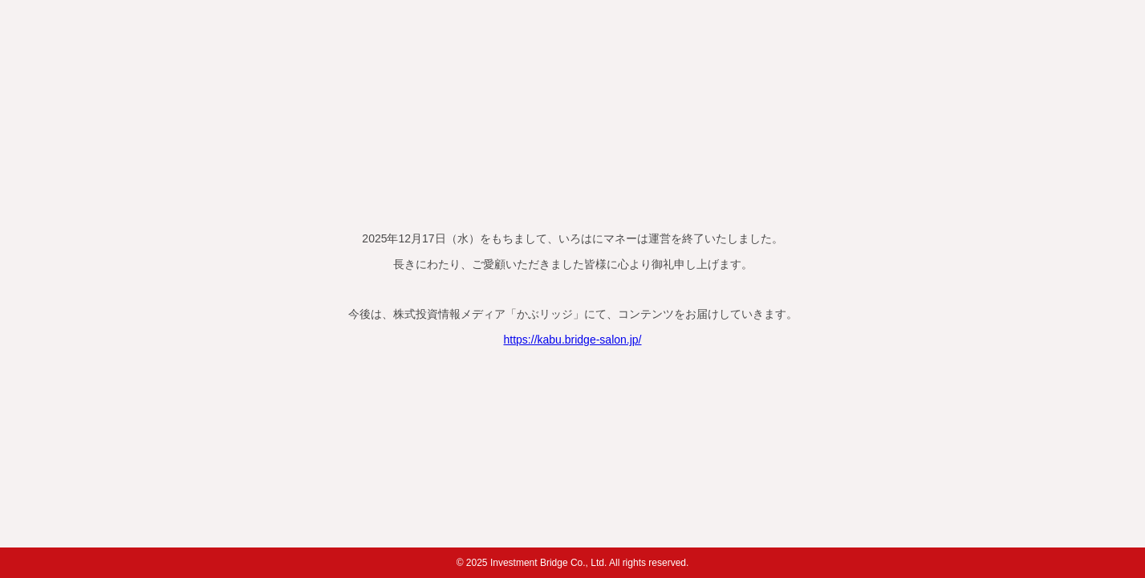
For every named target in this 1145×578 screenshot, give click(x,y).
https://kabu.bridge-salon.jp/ (573, 339)
